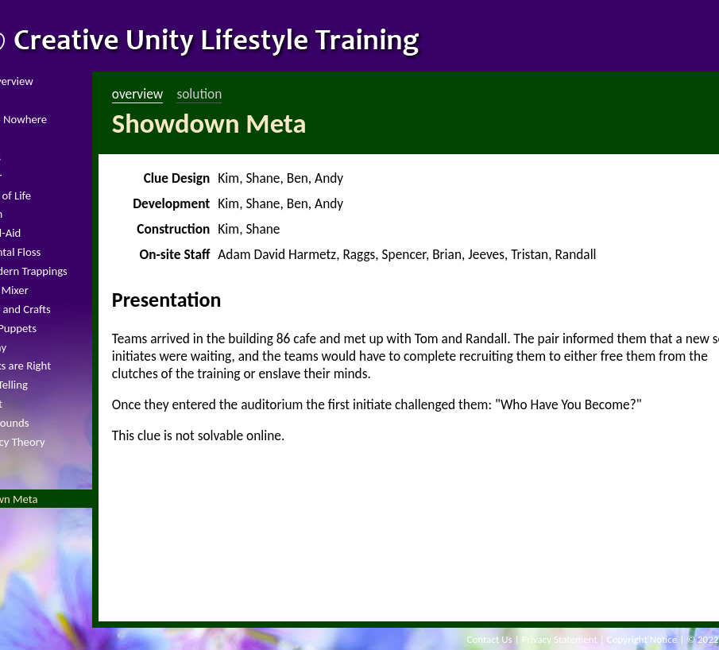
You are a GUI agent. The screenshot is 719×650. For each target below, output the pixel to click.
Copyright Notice (642, 639)
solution (199, 94)
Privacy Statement (559, 639)
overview (137, 94)
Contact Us (489, 639)
